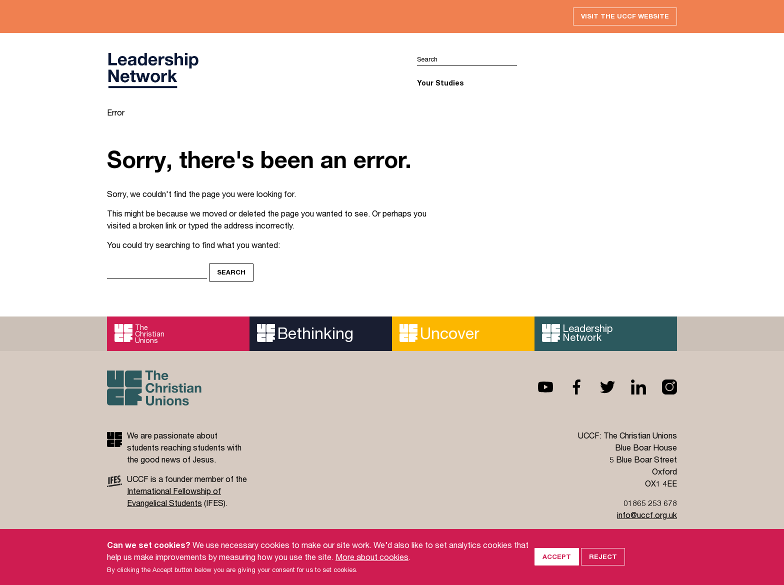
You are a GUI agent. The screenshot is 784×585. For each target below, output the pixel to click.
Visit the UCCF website (625, 16)
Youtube (537, 387)
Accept (556, 569)
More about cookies (372, 569)
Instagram (661, 387)
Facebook (568, 387)
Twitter (599, 387)
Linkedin (630, 387)
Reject (603, 569)
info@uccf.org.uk (647, 515)
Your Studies (440, 82)
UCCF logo (153, 70)
